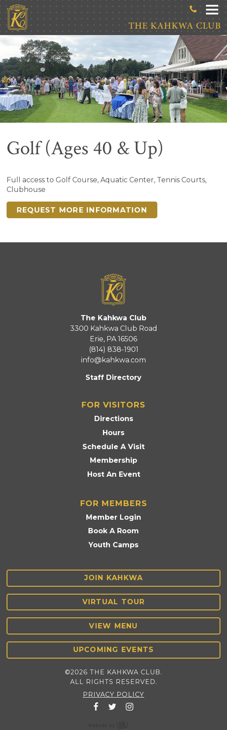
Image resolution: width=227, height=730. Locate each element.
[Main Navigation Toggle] (212, 9)
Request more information (82, 210)
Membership (113, 460)
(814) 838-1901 (113, 349)
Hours (113, 433)
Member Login (113, 517)
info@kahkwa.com (113, 360)
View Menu (113, 626)
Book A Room (113, 531)
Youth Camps (113, 545)
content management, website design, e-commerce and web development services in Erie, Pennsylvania (113, 724)
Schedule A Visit (113, 447)
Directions (113, 419)
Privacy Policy (113, 694)
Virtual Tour (113, 602)
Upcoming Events (113, 649)
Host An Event (113, 474)
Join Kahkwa (113, 578)
